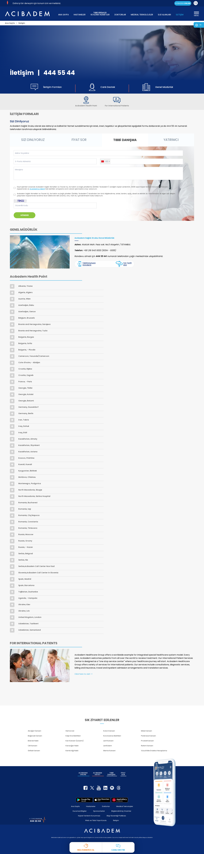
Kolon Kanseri (109, 731)
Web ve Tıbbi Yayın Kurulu (96, 820)
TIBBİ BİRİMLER (100, 13)
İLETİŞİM (179, 14)
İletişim (116, 820)
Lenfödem (107, 745)
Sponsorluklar (99, 811)
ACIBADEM (182, 3)
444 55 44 (59, 72)
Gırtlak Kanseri (34, 750)
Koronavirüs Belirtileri (112, 736)
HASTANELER (79, 14)
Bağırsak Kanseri (35, 736)
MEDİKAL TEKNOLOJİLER (142, 14)
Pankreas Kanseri (148, 736)
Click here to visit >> (84, 674)
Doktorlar (106, 806)
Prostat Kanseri (147, 741)
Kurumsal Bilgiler (80, 811)
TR (200, 25)
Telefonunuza (86, 264)
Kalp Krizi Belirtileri (73, 736)
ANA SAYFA (63, 14)
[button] (105, 161)
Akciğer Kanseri (34, 731)
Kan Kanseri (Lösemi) (75, 741)
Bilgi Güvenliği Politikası (116, 815)
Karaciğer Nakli (72, 745)
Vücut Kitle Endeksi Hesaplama (154, 750)
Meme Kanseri (109, 750)
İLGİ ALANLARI (164, 14)
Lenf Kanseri (108, 741)
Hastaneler (90, 806)
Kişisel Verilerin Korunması (89, 815)
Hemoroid (70, 731)
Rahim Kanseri (147, 745)
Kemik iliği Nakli (72, 750)
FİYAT (123, 773)
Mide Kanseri (146, 731)
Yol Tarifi (124, 264)
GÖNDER (24, 215)
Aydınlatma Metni (37, 189)
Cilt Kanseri (32, 745)
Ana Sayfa (75, 806)
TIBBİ (111, 773)
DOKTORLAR (120, 14)
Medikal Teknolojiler (124, 806)
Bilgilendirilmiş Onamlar (121, 811)
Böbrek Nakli (33, 741)
